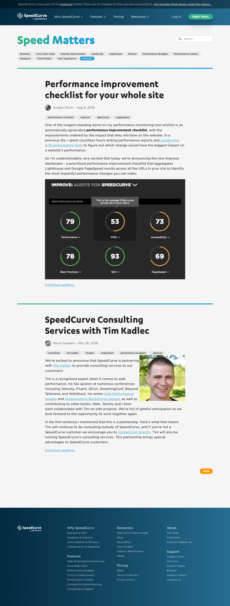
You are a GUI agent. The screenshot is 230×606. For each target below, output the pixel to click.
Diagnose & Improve (80, 537)
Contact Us (174, 579)
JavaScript (97, 54)
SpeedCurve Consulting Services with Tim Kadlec (97, 325)
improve (87, 58)
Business (25, 54)
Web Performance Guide (132, 533)
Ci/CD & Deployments (81, 575)
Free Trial (200, 16)
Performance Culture (186, 54)
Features (98, 16)
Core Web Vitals (45, 54)
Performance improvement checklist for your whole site (104, 89)
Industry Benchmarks (73, 54)
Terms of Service (127, 575)
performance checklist (60, 117)
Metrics (132, 54)
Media (120, 556)
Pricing (119, 16)
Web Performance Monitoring (85, 561)
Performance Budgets (155, 54)
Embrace (66, 4)
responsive (106, 353)
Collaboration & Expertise (83, 546)
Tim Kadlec (62, 365)
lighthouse (102, 117)
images (89, 353)
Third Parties (44, 58)
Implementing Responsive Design (92, 399)
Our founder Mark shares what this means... (183, 4)
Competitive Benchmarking (84, 584)
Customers (173, 537)
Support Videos (176, 575)
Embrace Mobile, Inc (179, 542)
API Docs (172, 561)
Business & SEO (77, 533)
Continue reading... (60, 285)
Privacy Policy (126, 579)
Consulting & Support (80, 589)
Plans (120, 570)
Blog (120, 537)
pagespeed (122, 117)
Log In (176, 16)
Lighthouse (115, 54)
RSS (206, 471)
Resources (140, 16)
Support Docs (175, 556)
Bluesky (172, 570)
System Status (176, 566)
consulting (54, 353)
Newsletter (124, 542)
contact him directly (134, 432)
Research (25, 58)
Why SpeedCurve (68, 16)
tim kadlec (72, 353)
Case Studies (125, 546)
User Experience (66, 58)
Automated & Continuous (83, 542)
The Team (173, 533)
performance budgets (133, 353)
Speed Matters (56, 39)
